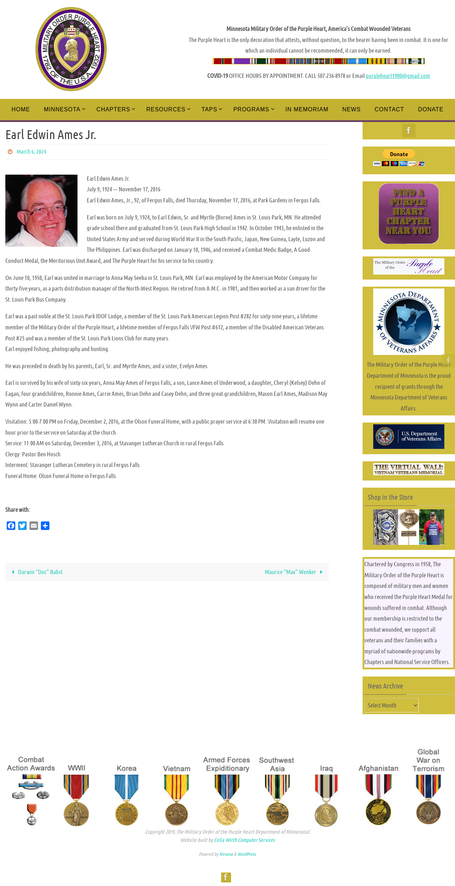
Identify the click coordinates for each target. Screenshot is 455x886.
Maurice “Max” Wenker (295, 572)
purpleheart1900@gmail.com (398, 76)
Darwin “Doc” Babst (36, 572)
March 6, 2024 (31, 151)
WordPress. (246, 854)
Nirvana (226, 854)
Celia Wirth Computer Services (244, 840)
